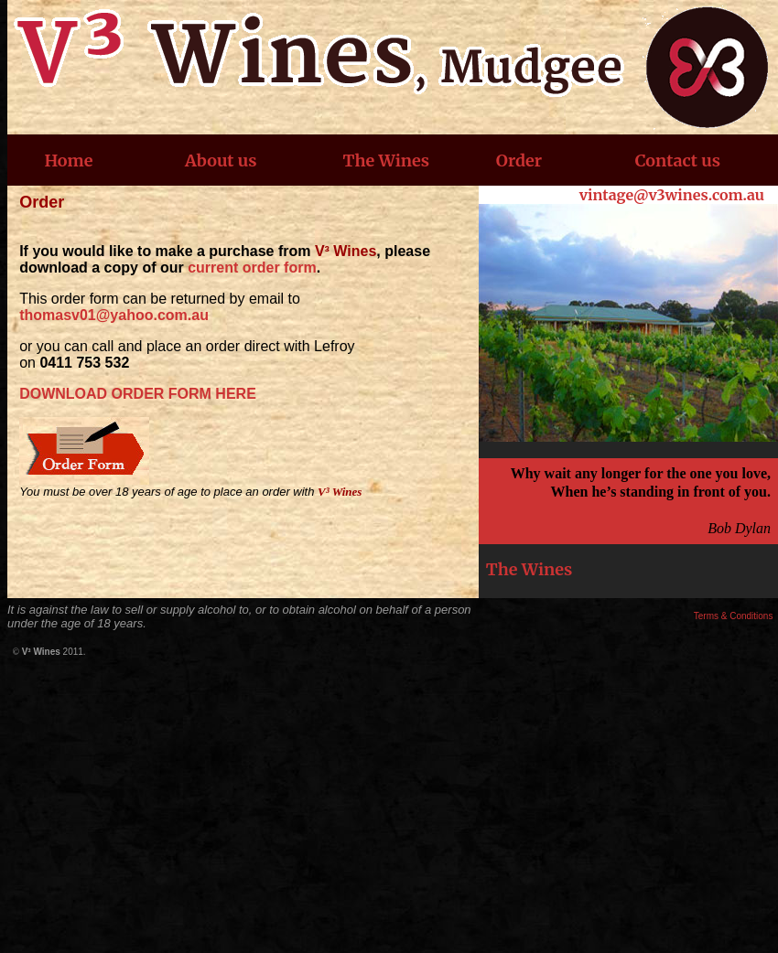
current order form (252, 267)
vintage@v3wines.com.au (671, 195)
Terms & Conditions (733, 616)
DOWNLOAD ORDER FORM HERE (137, 394)
